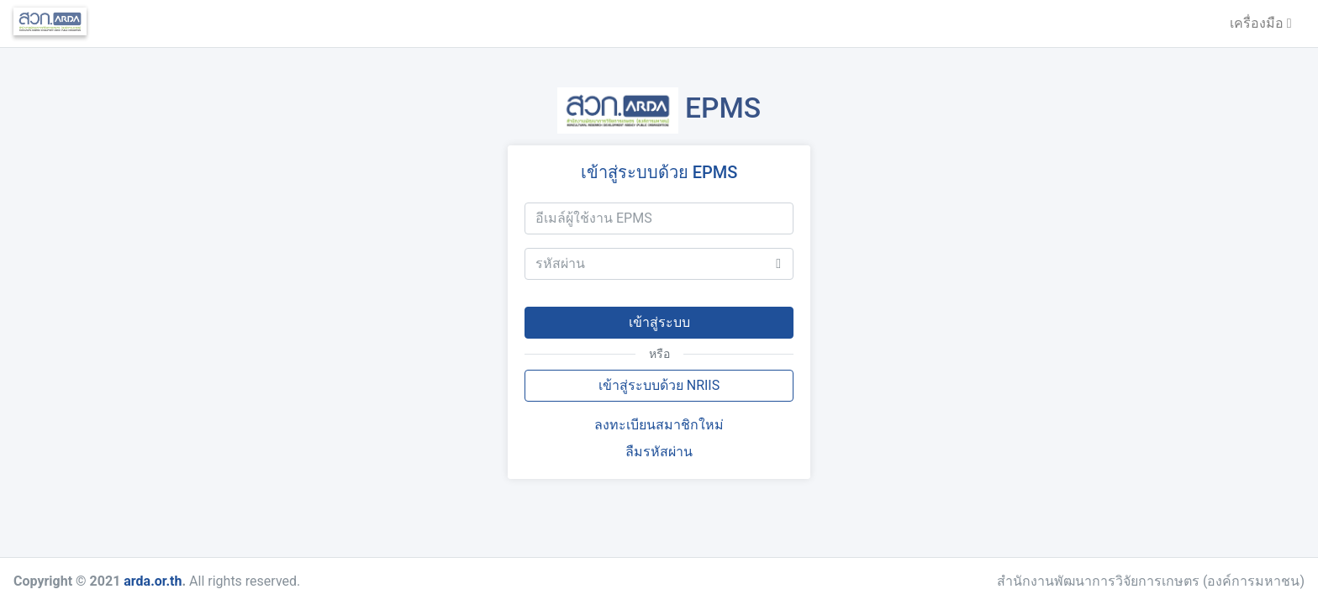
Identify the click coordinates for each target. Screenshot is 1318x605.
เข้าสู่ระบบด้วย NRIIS (659, 385)
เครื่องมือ (1261, 23)
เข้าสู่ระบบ (659, 322)
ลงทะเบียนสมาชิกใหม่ (659, 425)
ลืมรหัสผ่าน (659, 452)
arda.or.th (153, 581)
